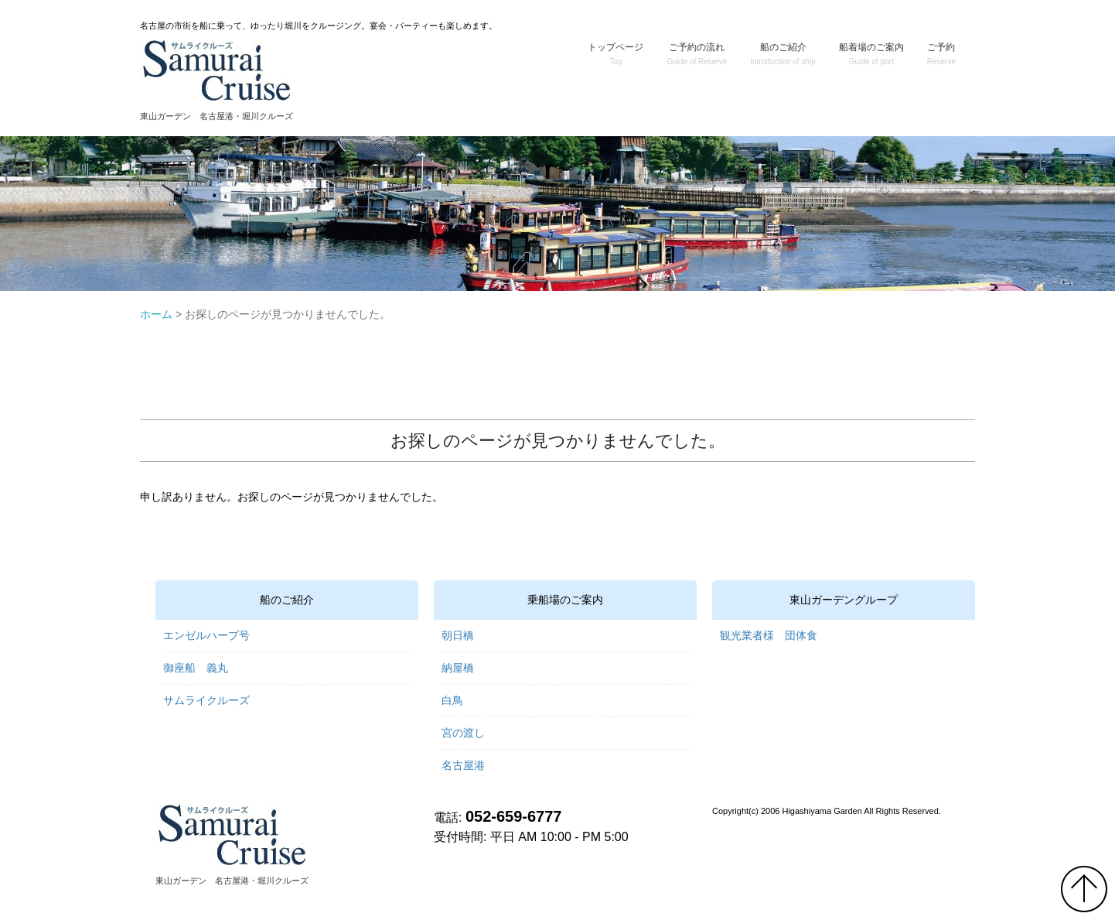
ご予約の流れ (697, 54)
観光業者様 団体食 (768, 635)
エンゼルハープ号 (206, 635)
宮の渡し (463, 733)
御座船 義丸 (195, 668)
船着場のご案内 (871, 54)
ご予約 (941, 54)
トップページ (615, 54)
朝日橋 (458, 635)
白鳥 (452, 700)
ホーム (156, 314)
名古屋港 (463, 765)
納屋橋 (458, 668)
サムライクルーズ (206, 700)
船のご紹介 (783, 54)
